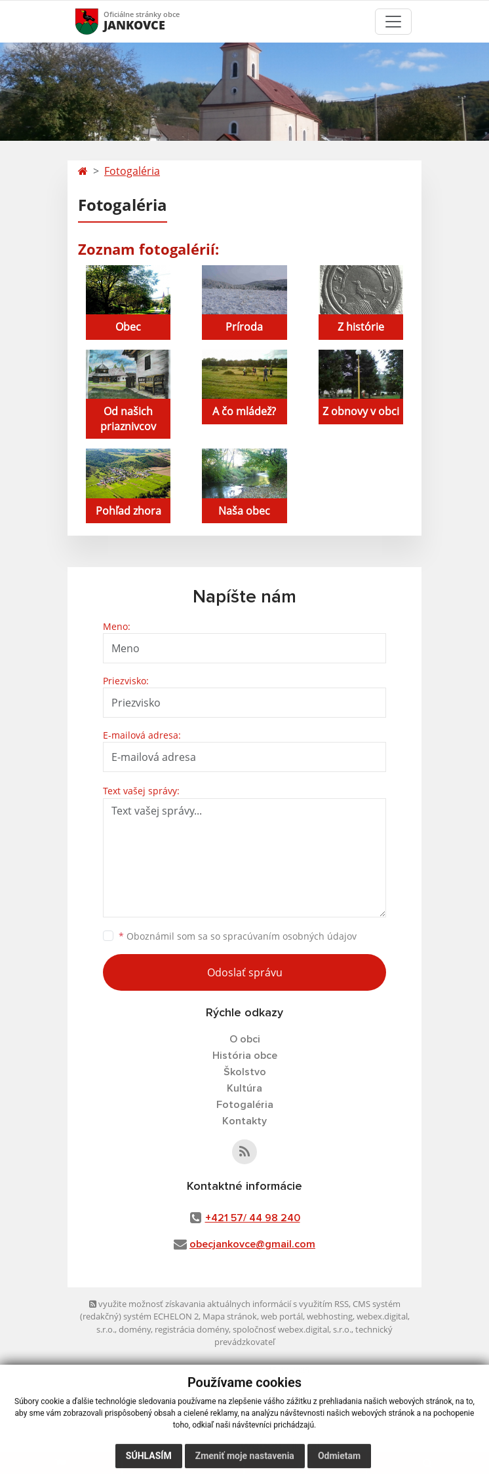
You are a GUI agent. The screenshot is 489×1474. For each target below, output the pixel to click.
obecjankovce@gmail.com (252, 1244)
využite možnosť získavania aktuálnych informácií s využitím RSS (219, 1304)
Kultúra (244, 1088)
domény (135, 1329)
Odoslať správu (245, 972)
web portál (282, 1316)
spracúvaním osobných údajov (290, 936)
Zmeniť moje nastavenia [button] (244, 1461)
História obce (244, 1055)
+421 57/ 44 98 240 (252, 1218)
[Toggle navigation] (393, 22)
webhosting (330, 1316)
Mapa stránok (230, 1316)
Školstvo (245, 1072)
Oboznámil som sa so (238, 936)
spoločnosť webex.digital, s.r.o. (292, 1329)
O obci (244, 1039)
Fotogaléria (132, 171)
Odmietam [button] (339, 1461)
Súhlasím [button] (149, 1461)
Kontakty (244, 1121)
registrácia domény (192, 1329)
